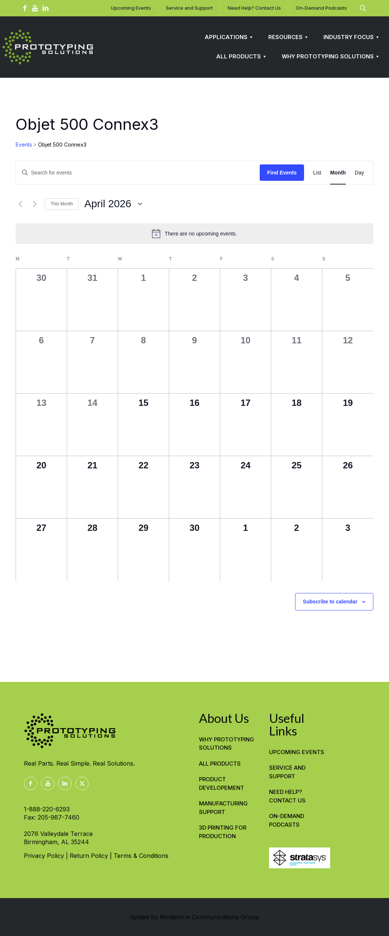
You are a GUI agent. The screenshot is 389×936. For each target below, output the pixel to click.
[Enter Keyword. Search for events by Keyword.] (138, 173)
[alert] (194, 233)
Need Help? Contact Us (287, 796)
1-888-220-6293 (47, 809)
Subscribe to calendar (330, 602)
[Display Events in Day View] (359, 173)
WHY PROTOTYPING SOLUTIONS (226, 743)
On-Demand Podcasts (286, 820)
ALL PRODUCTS (220, 763)
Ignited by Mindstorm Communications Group (194, 917)
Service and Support (287, 772)
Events (24, 144)
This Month (62, 203)
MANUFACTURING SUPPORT (223, 807)
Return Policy (89, 855)
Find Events (282, 173)
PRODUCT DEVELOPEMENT (221, 783)
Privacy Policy (44, 855)
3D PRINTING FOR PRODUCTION (222, 832)
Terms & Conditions (141, 855)
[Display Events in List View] (317, 173)
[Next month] (34, 203)
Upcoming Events (296, 752)
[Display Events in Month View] (338, 173)
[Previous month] (20, 203)
